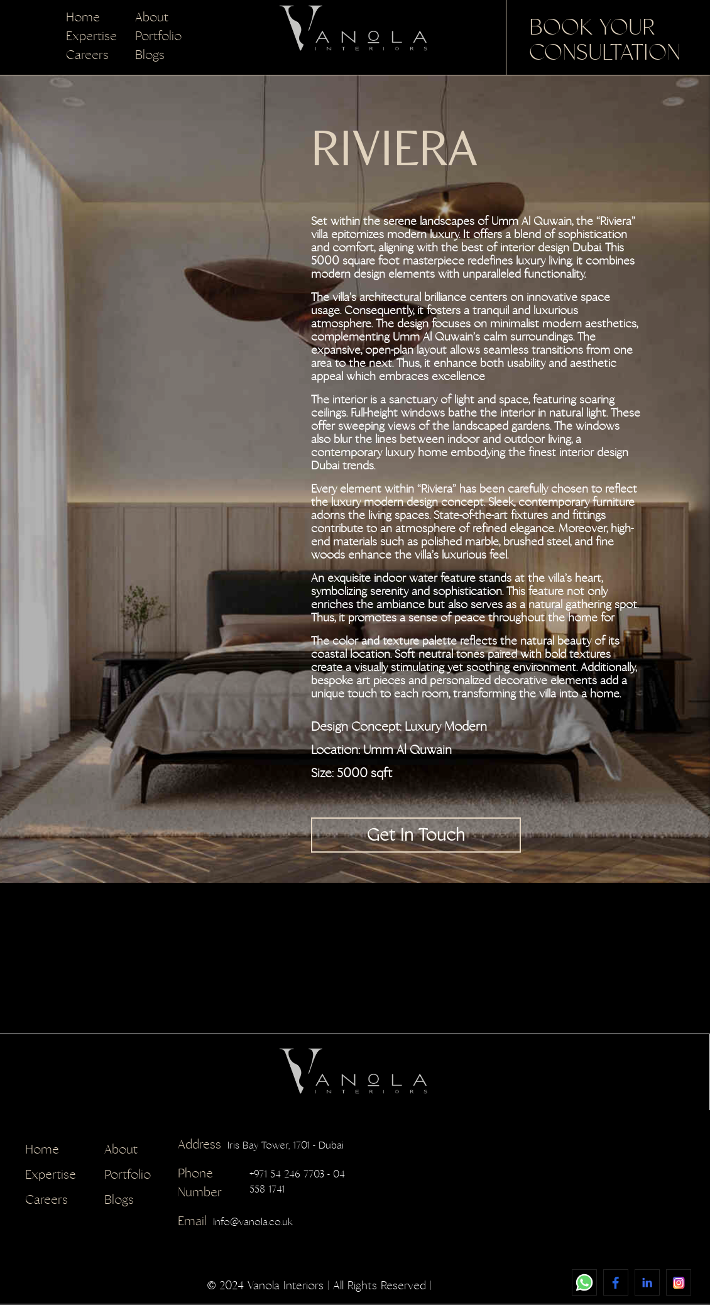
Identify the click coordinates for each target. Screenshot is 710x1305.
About (151, 17)
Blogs (150, 55)
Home (83, 17)
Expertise (91, 36)
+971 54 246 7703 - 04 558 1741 (261, 1184)
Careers (87, 55)
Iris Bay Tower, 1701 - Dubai (261, 1145)
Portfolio (158, 36)
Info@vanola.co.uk (235, 1222)
